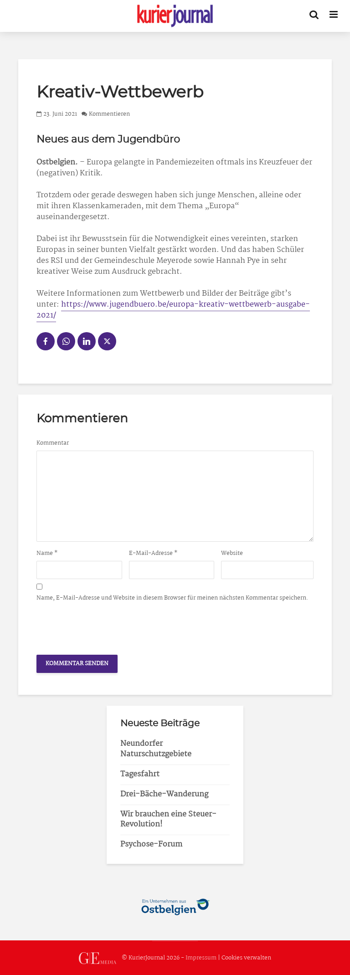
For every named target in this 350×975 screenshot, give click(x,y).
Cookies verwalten (246, 958)
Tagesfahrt (140, 774)
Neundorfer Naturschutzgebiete (155, 749)
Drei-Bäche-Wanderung (164, 794)
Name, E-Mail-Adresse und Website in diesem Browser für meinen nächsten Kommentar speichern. (172, 598)
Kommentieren (109, 114)
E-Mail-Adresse (153, 553)
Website (232, 553)
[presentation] (105, 625)
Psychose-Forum (151, 844)
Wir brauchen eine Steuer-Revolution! (168, 819)
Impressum (200, 958)
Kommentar (52, 443)
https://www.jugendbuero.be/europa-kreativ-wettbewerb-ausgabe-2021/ (173, 310)
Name (47, 553)
